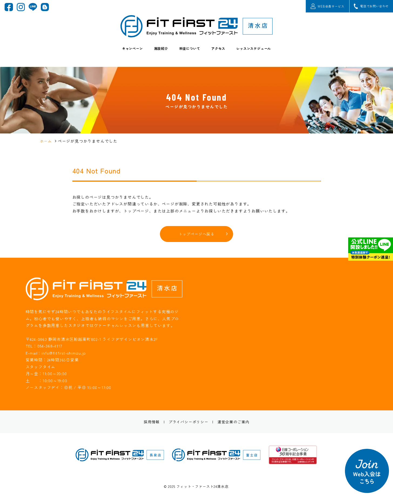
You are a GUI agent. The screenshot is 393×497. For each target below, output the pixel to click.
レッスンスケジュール (262, 53)
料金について (188, 53)
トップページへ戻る (196, 234)
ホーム (46, 141)
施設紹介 (154, 53)
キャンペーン (122, 53)
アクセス (221, 53)
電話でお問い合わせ (367, 7)
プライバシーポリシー (188, 422)
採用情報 (149, 422)
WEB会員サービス (315, 7)
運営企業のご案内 (235, 422)
